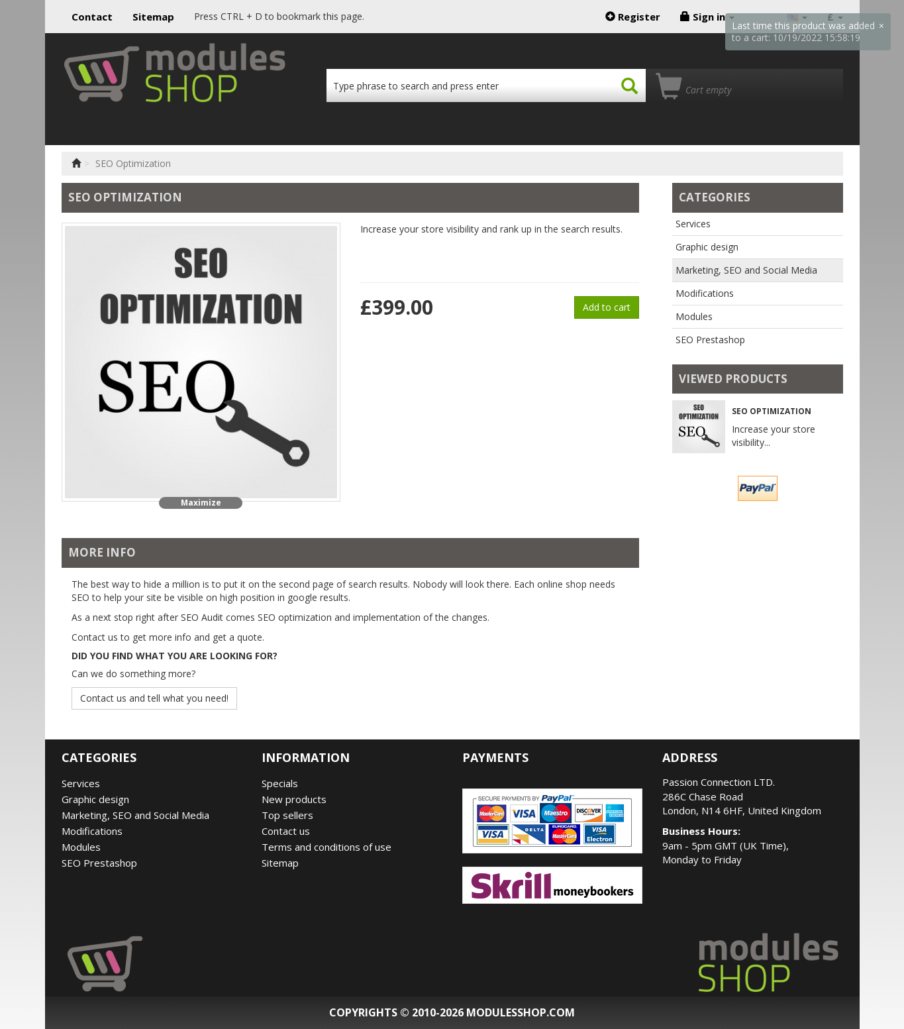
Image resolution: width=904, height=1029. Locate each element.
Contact (92, 16)
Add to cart (606, 307)
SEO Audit (202, 617)
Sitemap (153, 16)
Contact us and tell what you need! (154, 698)
